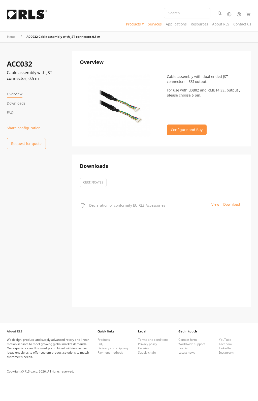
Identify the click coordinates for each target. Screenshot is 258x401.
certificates (93, 182)
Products (133, 24)
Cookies (143, 348)
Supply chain (147, 352)
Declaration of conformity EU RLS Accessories (127, 205)
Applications (176, 24)
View (215, 204)
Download (231, 204)
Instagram (226, 352)
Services (155, 24)
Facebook (225, 344)
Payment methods (110, 352)
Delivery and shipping (113, 348)
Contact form (187, 339)
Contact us (242, 24)
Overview (14, 93)
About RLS (220, 24)
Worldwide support (191, 344)
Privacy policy (147, 344)
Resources (199, 24)
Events (183, 348)
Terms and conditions (153, 339)
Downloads (16, 103)
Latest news (186, 352)
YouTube (225, 339)
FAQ (10, 112)
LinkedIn (225, 348)
